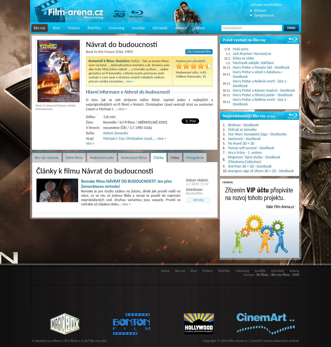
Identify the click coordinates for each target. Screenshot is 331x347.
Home (165, 271)
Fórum (199, 27)
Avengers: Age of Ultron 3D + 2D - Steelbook (261, 171)
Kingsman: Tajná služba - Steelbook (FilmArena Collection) (254, 159)
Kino (56, 27)
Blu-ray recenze (47, 157)
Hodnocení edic (102, 157)
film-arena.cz (238, 341)
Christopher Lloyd (139, 138)
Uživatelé (160, 27)
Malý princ (241, 49)
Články (158, 157)
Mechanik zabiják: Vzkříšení (253, 63)
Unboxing (116, 27)
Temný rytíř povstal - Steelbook (251, 148)
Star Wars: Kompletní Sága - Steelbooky (257, 134)
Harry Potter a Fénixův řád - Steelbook (261, 67)
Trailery (74, 27)
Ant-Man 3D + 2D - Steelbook (250, 166)
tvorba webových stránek (281, 341)
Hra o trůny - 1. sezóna (245, 152)
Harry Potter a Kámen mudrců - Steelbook (264, 90)
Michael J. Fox (113, 138)
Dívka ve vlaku (243, 58)
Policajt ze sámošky (242, 129)
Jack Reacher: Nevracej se (252, 53)
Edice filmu (74, 157)
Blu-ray (39, 27)
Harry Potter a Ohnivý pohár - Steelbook (263, 95)
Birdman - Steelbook (243, 125)
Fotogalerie (195, 157)
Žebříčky (94, 27)
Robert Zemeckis (115, 133)
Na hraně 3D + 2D (241, 143)
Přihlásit (260, 10)
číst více (198, 200)
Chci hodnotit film (199, 52)
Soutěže (138, 27)
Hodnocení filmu (134, 157)
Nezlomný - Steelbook (244, 138)
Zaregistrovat (264, 15)
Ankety (180, 27)
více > (130, 81)
